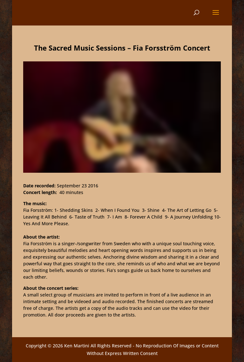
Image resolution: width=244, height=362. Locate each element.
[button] (216, 16)
